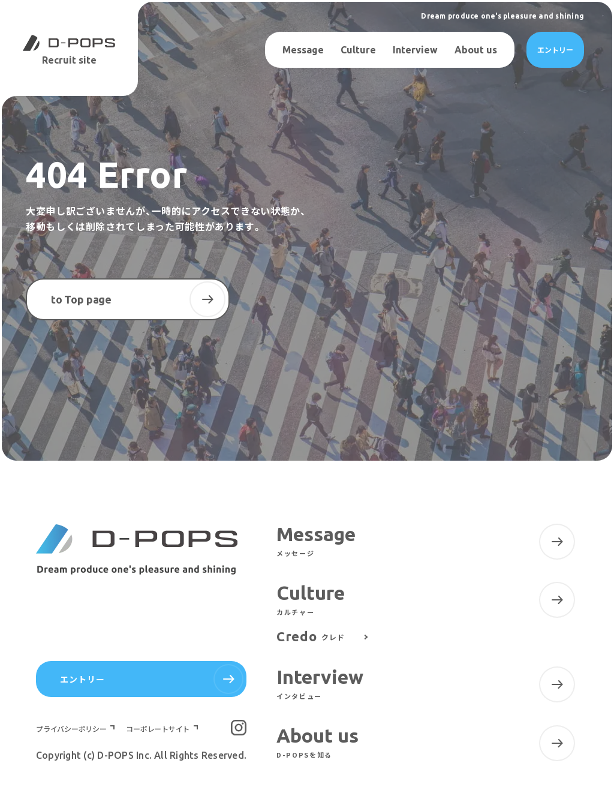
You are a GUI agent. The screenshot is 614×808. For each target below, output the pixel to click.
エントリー (555, 49)
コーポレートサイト (158, 728)
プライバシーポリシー (72, 728)
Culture (358, 49)
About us (476, 49)
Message (303, 49)
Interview (415, 49)
